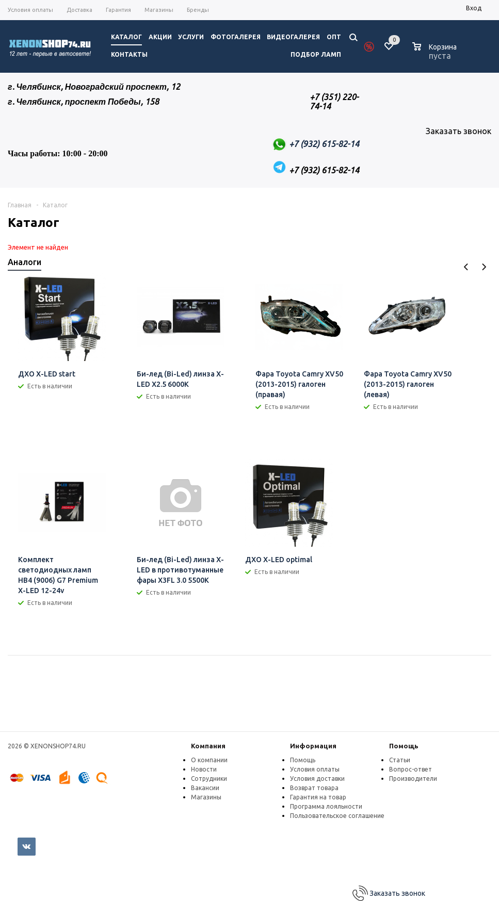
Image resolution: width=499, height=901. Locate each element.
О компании (209, 760)
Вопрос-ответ (410, 769)
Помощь (403, 745)
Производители (413, 778)
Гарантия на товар (318, 797)
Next (483, 266)
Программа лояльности (326, 806)
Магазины (206, 797)
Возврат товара (314, 787)
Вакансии (205, 787)
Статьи (399, 760)
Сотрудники (209, 778)
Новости (204, 769)
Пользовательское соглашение (337, 815)
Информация (313, 745)
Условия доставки (317, 778)
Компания (208, 745)
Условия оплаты (315, 769)
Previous (466, 266)
